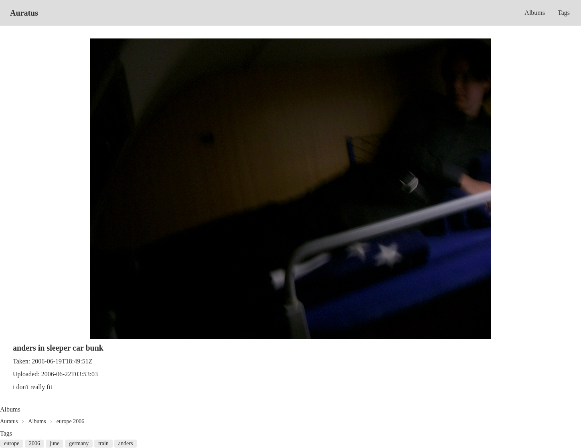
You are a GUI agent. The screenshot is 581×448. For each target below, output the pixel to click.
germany (79, 443)
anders (125, 443)
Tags (564, 12)
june (54, 443)
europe (11, 443)
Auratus (24, 12)
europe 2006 (71, 421)
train (103, 443)
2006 (34, 443)
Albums (534, 12)
